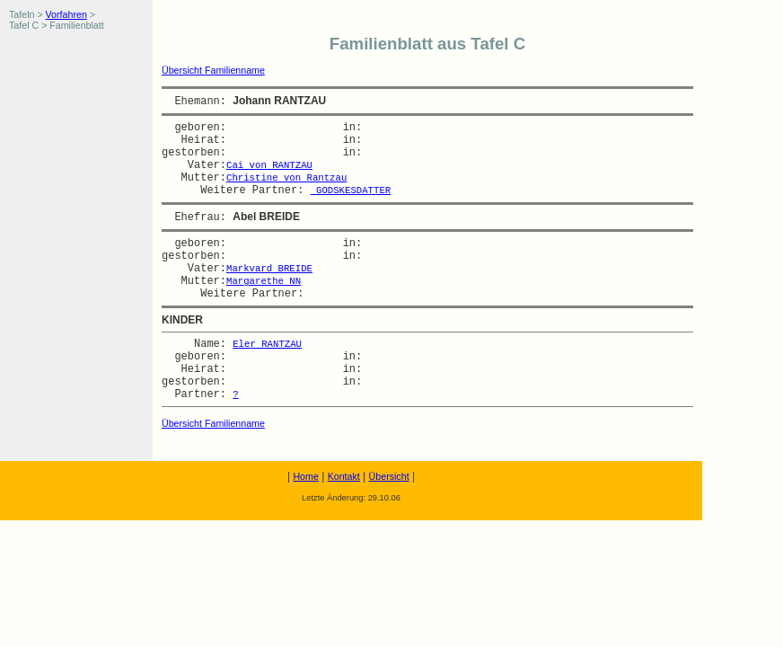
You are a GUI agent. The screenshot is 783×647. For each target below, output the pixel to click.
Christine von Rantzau (286, 178)
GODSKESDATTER (351, 190)
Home (305, 476)
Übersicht (389, 476)
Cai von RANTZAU (269, 165)
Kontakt (344, 476)
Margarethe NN (263, 281)
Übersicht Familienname (213, 70)
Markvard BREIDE (269, 268)
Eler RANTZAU (267, 344)
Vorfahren (66, 14)
